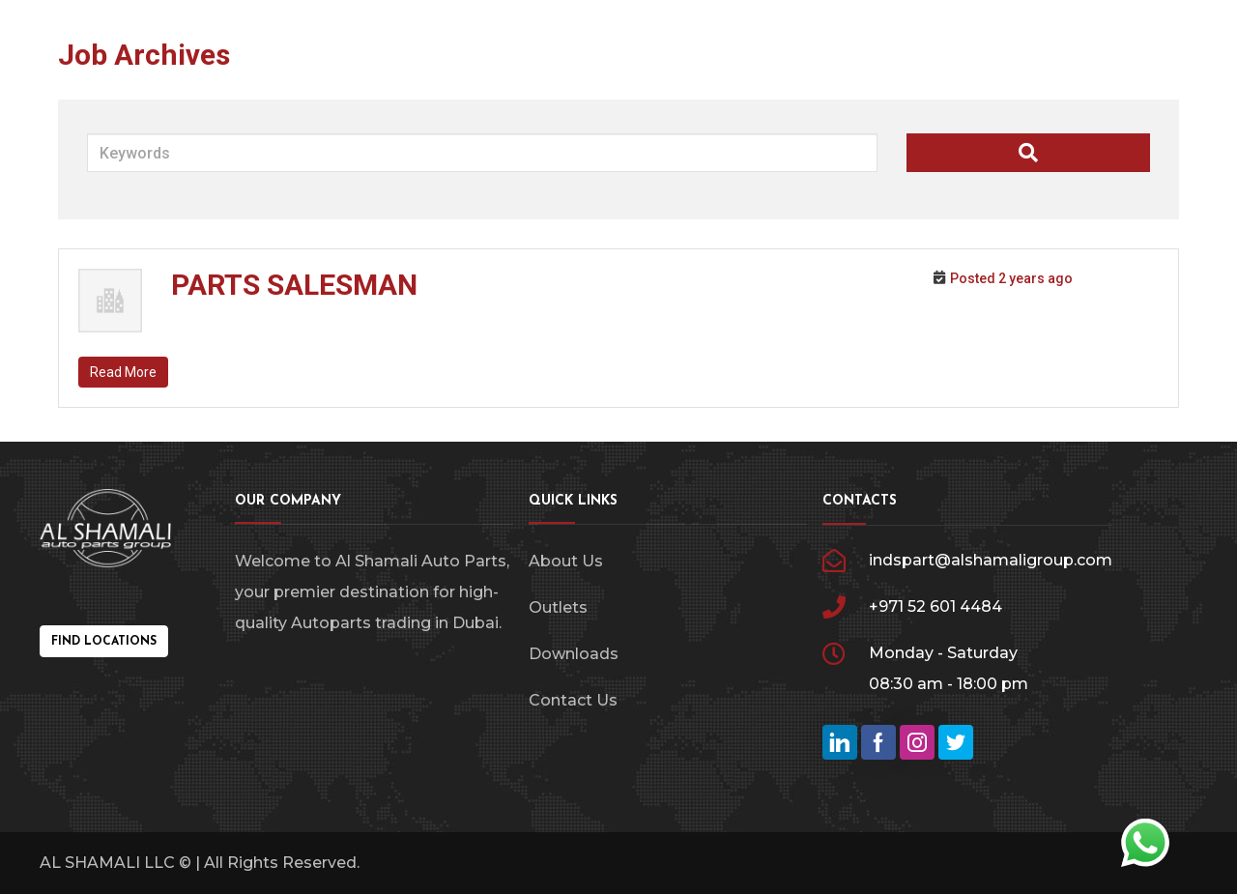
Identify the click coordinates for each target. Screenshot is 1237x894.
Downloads (573, 654)
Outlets (558, 607)
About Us (566, 561)
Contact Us (573, 700)
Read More (123, 372)
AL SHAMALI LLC (107, 862)
